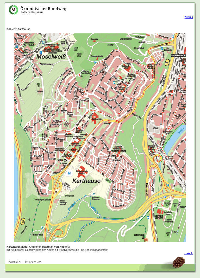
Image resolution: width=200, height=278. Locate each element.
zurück (189, 17)
